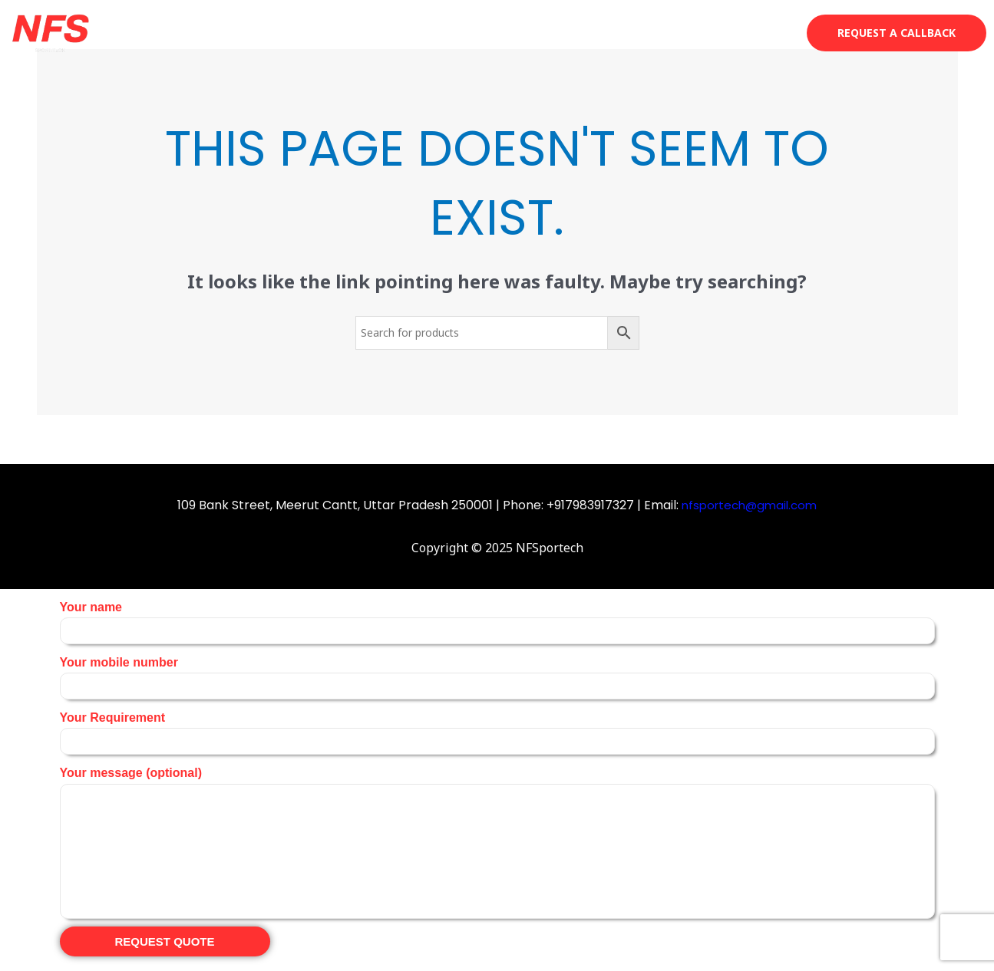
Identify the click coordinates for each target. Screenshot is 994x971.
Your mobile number (497, 677)
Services (619, 32)
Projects (696, 32)
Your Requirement (497, 733)
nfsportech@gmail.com (749, 505)
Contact (770, 32)
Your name (497, 622)
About (549, 32)
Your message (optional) (497, 842)
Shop (488, 32)
